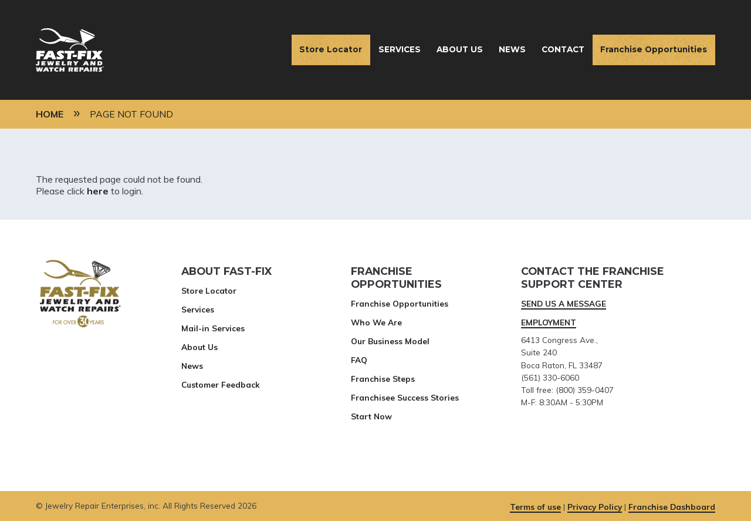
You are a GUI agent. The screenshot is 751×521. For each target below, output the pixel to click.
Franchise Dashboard (671, 507)
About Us (460, 49)
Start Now (371, 416)
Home (49, 114)
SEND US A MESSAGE (563, 303)
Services (399, 49)
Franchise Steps (383, 379)
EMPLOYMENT (548, 322)
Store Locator (330, 49)
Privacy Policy (594, 507)
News (512, 49)
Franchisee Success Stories (405, 397)
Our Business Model (390, 341)
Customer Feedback (220, 384)
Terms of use (535, 507)
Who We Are (376, 322)
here (98, 191)
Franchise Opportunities (653, 49)
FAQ (359, 360)
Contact (563, 49)
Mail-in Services (213, 328)
